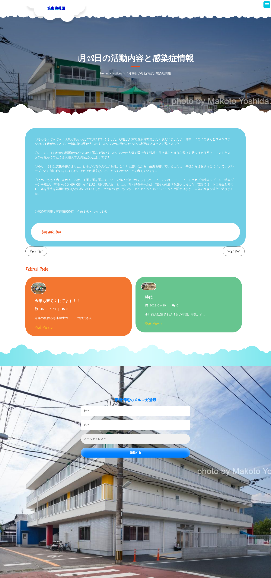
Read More (44, 328)
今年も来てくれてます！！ (57, 301)
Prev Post (36, 251)
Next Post (234, 251)
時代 (148, 297)
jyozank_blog (51, 232)
